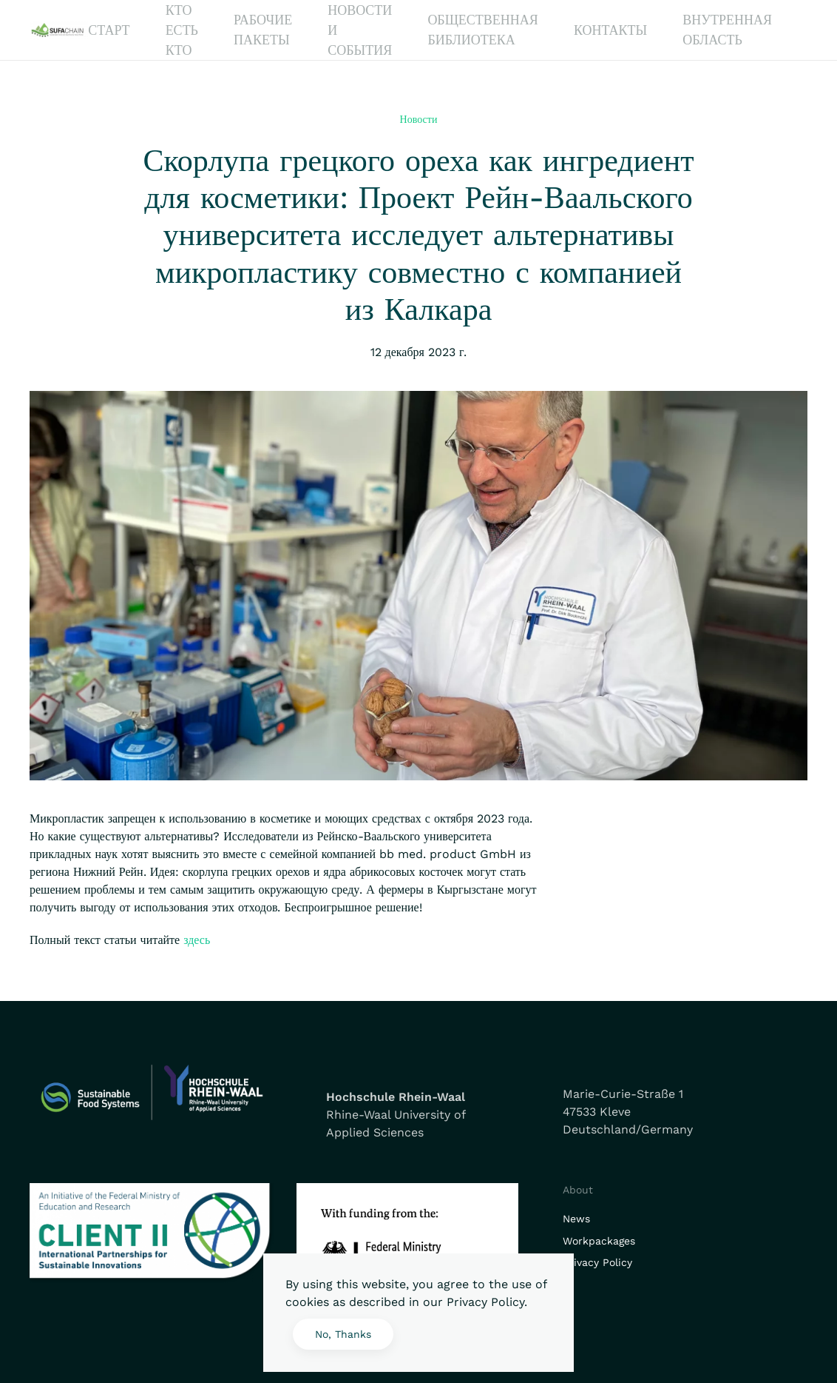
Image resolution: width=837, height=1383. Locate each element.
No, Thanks (343, 1334)
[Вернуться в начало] (59, 30)
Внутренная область (727, 29)
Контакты (610, 30)
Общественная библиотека (482, 29)
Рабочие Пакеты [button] (263, 29)
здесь (196, 940)
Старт (108, 30)
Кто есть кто (182, 30)
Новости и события (360, 30)
